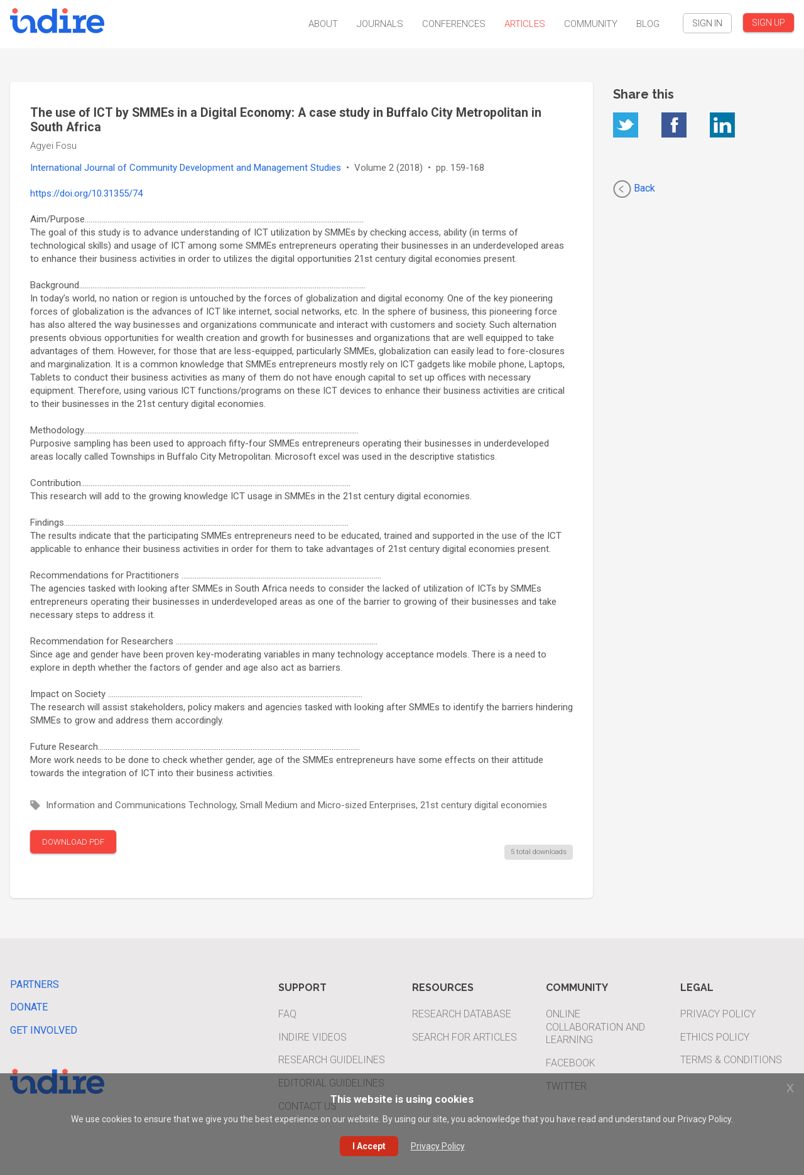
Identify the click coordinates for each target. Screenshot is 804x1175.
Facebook (570, 1063)
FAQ (287, 1014)
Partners (34, 984)
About (323, 24)
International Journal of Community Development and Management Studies (185, 167)
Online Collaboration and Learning (595, 1027)
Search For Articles (464, 1037)
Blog (648, 24)
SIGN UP (768, 23)
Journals (380, 24)
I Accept (369, 1146)
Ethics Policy (714, 1037)
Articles (524, 24)
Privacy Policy (718, 1014)
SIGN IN (707, 23)
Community (590, 24)
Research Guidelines (331, 1060)
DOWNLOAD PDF (73, 842)
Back (634, 189)
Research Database (461, 1014)
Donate (29, 1007)
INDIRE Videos (312, 1037)
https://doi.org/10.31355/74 (86, 193)
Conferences (454, 24)
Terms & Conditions (731, 1060)
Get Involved (43, 1030)
